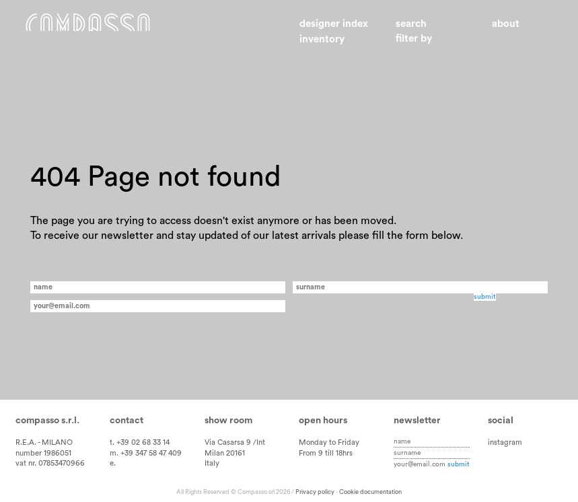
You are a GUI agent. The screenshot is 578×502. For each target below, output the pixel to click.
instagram (505, 442)
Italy (212, 463)
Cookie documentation (370, 492)
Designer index (333, 24)
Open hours (323, 420)
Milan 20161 (225, 453)
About (505, 24)
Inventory (322, 39)
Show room (228, 420)
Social (500, 420)
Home (104, 32)
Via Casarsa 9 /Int (235, 442)
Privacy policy (314, 492)
